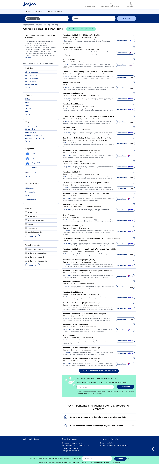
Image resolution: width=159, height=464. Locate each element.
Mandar (120, 459)
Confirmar (32, 236)
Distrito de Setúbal (31, 78)
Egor (30, 153)
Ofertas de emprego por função (72, 443)
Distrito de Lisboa (31, 72)
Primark (31, 167)
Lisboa (27, 99)
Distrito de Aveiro (31, 85)
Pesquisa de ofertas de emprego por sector (76, 445)
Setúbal (28, 108)
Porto (27, 102)
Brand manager (30, 132)
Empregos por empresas (70, 448)
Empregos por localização (70, 451)
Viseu (27, 105)
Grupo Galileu (33, 162)
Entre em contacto (106, 443)
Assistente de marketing (33, 135)
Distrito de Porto (31, 75)
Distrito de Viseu (31, 81)
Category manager (31, 126)
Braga (27, 111)
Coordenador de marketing (34, 138)
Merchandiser (30, 129)
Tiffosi (30, 172)
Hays (30, 158)
